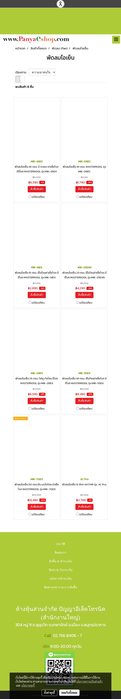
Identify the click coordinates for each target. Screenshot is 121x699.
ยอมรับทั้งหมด (69, 692)
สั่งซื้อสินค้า (36, 189)
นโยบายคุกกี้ (28, 685)
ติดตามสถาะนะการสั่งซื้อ (60, 587)
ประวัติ (60, 544)
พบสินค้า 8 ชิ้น (24, 86)
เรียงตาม (22, 72)
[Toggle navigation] (116, 39)
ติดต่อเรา (61, 552)
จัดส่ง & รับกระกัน (60, 570)
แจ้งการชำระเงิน (61, 578)
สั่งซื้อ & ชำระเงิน (60, 561)
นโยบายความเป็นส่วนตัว (89, 681)
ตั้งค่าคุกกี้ (49, 692)
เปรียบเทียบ (38, 197)
